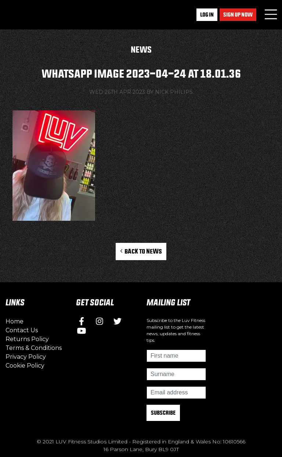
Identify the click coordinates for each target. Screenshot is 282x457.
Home (15, 321)
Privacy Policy (26, 356)
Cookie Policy (25, 365)
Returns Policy (27, 339)
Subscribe (163, 412)
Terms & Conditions (34, 347)
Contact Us (22, 330)
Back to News (141, 251)
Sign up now (238, 14)
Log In (207, 14)
